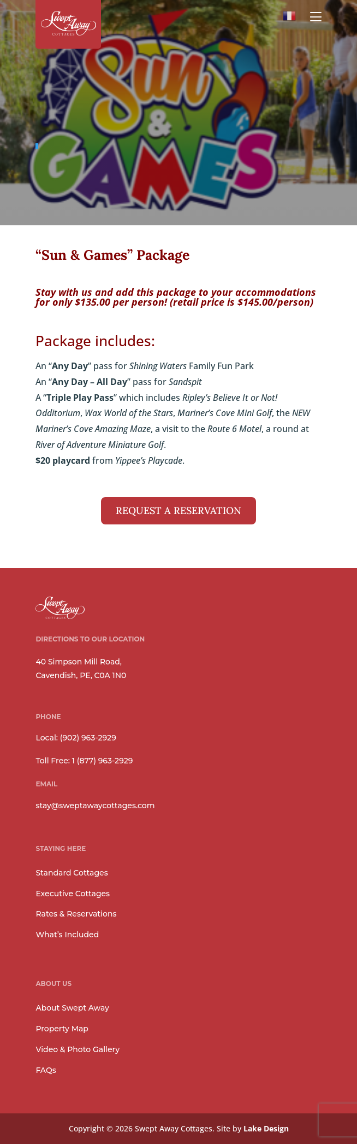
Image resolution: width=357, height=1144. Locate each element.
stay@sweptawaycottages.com (94, 805)
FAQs (45, 1070)
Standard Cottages (71, 873)
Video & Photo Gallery (77, 1049)
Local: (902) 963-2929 (75, 738)
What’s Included (67, 934)
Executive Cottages (72, 893)
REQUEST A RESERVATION (178, 510)
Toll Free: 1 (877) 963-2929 (84, 761)
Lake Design (266, 1128)
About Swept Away (72, 1008)
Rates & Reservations (75, 914)
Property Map (61, 1029)
